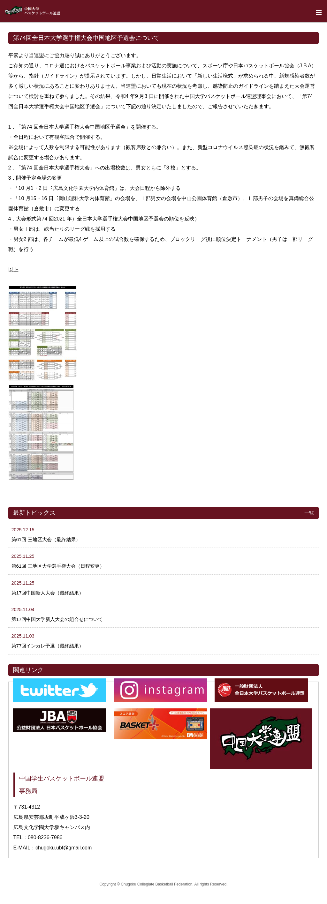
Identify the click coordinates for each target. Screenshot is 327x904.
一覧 (309, 513)
